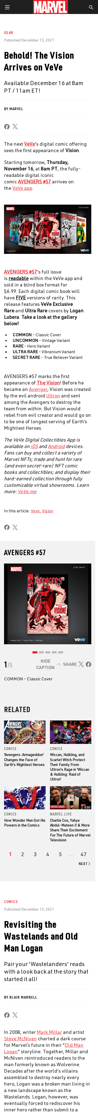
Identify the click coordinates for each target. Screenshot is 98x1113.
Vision (47, 510)
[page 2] (22, 854)
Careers (16, 960)
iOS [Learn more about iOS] (34, 446)
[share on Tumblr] (38, 1079)
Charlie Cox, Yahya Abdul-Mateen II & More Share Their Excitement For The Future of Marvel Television (70, 830)
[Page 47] (83, 854)
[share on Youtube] (47, 1079)
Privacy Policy (60, 1105)
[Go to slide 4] (54, 652)
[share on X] (15, 127)
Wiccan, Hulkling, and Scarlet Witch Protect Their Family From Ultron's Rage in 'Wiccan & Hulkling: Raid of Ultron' (69, 766)
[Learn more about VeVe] (29, 144)
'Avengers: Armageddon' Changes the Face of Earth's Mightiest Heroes (24, 759)
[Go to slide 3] (47, 652)
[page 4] (47, 854)
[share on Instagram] (29, 1079)
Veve (35, 510)
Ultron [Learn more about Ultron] (53, 395)
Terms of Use (35, 1105)
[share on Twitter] (20, 1079)
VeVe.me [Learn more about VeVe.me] (27, 491)
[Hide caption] (47, 664)
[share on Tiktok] (84, 1079)
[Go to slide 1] (34, 652)
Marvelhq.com (61, 960)
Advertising (59, 937)
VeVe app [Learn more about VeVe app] (22, 188)
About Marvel (21, 937)
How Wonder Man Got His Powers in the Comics (24, 822)
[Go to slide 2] (41, 652)
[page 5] (60, 854)
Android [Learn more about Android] (56, 446)
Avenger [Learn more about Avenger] (38, 389)
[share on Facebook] (7, 127)
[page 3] (35, 854)
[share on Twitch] (75, 1079)
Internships (20, 971)
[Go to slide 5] (60, 652)
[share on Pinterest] (66, 1079)
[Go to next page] (85, 863)
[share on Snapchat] (57, 1079)
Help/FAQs (18, 948)
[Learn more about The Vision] (48, 383)
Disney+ (55, 948)
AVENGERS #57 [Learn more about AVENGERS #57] (34, 181)
